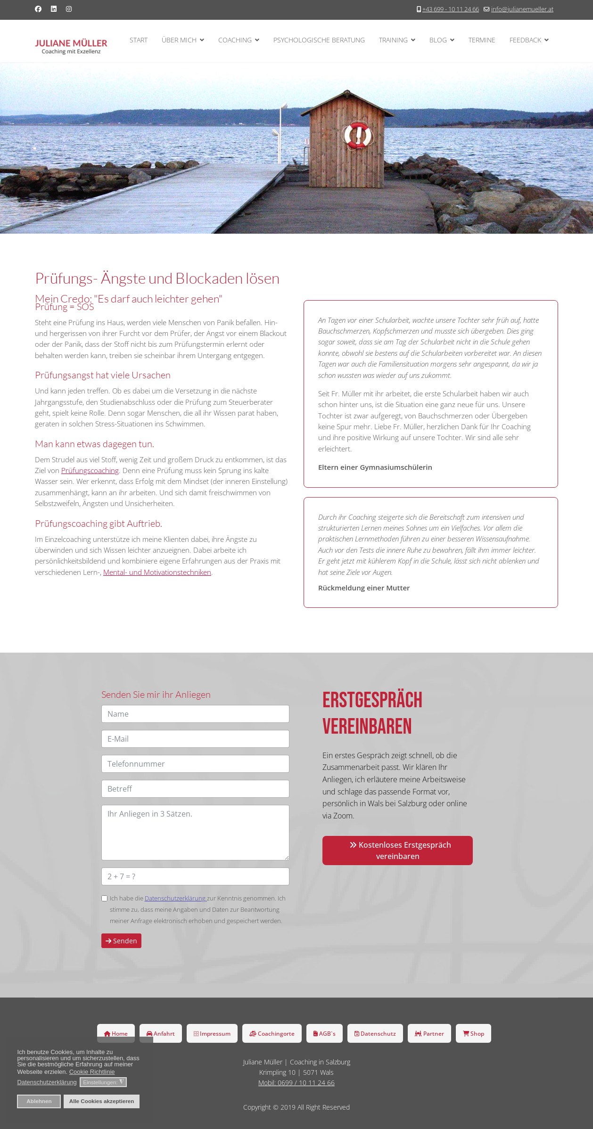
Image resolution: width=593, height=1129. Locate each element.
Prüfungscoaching (90, 470)
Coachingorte (272, 1033)
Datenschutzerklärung (176, 898)
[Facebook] (38, 8)
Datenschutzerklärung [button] (46, 1082)
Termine (482, 39)
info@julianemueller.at (522, 9)
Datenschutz (375, 1033)
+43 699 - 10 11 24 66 (450, 9)
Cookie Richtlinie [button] (92, 1071)
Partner (429, 1033)
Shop (473, 1033)
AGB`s (324, 1033)
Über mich (179, 39)
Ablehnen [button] (38, 1101)
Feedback (525, 39)
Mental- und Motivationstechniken (157, 572)
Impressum (212, 1033)
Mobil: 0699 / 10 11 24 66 (296, 1082)
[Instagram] (69, 8)
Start (139, 39)
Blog (438, 39)
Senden (121, 940)
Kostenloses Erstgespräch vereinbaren (400, 850)
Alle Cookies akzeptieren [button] (101, 1101)
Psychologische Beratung (319, 39)
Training (393, 39)
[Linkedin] (54, 8)
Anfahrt (161, 1033)
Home (116, 1033)
